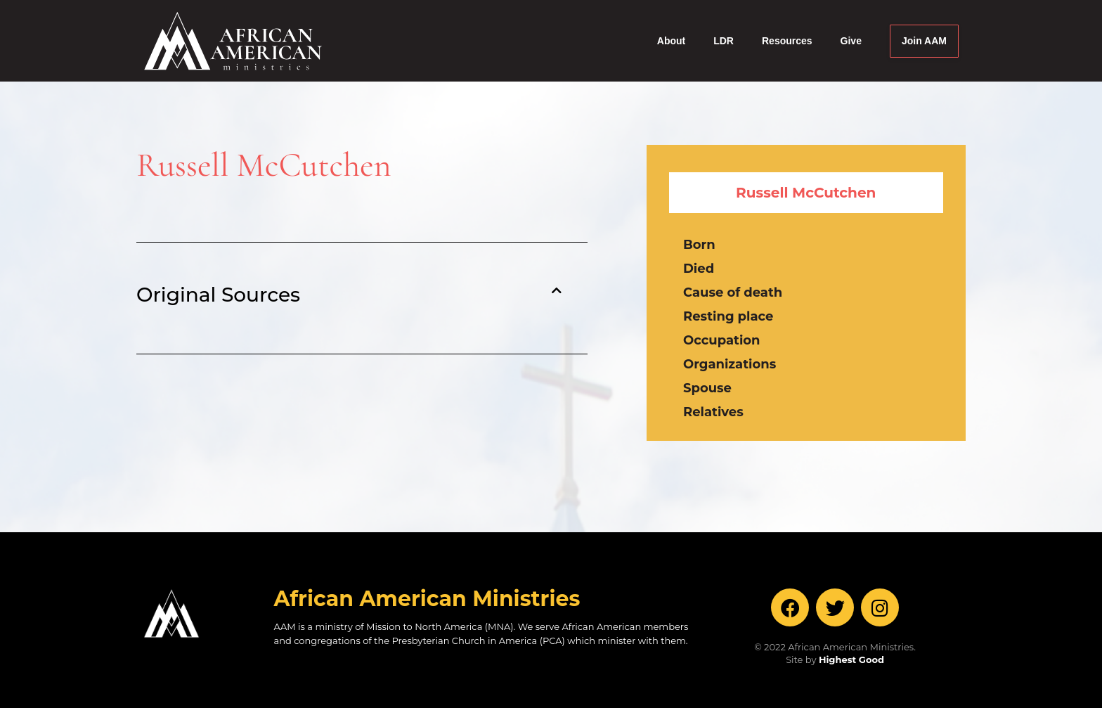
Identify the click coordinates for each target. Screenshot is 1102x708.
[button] (349, 294)
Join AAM (924, 40)
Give (851, 40)
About (671, 40)
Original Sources (218, 295)
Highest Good (851, 659)
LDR (723, 40)
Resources (787, 40)
